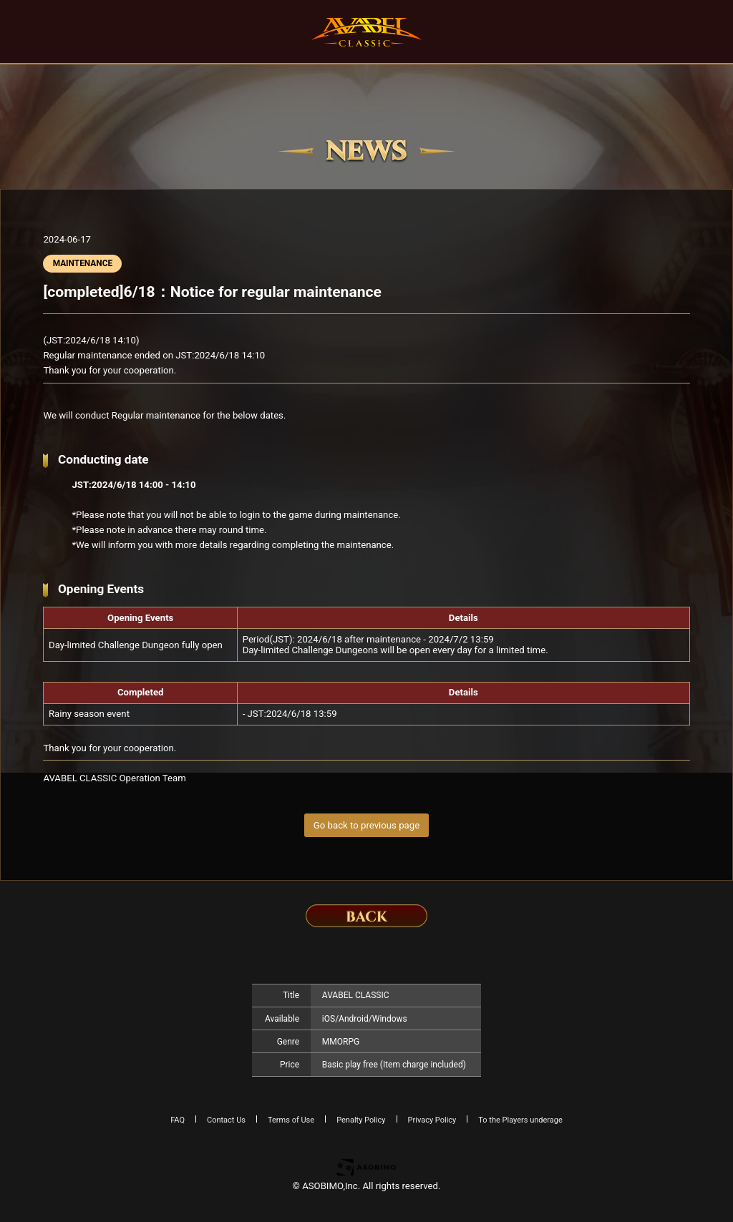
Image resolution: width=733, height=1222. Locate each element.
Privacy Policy (432, 1120)
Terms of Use (291, 1120)
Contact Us (226, 1120)
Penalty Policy (360, 1120)
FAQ (177, 1120)
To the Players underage (520, 1120)
